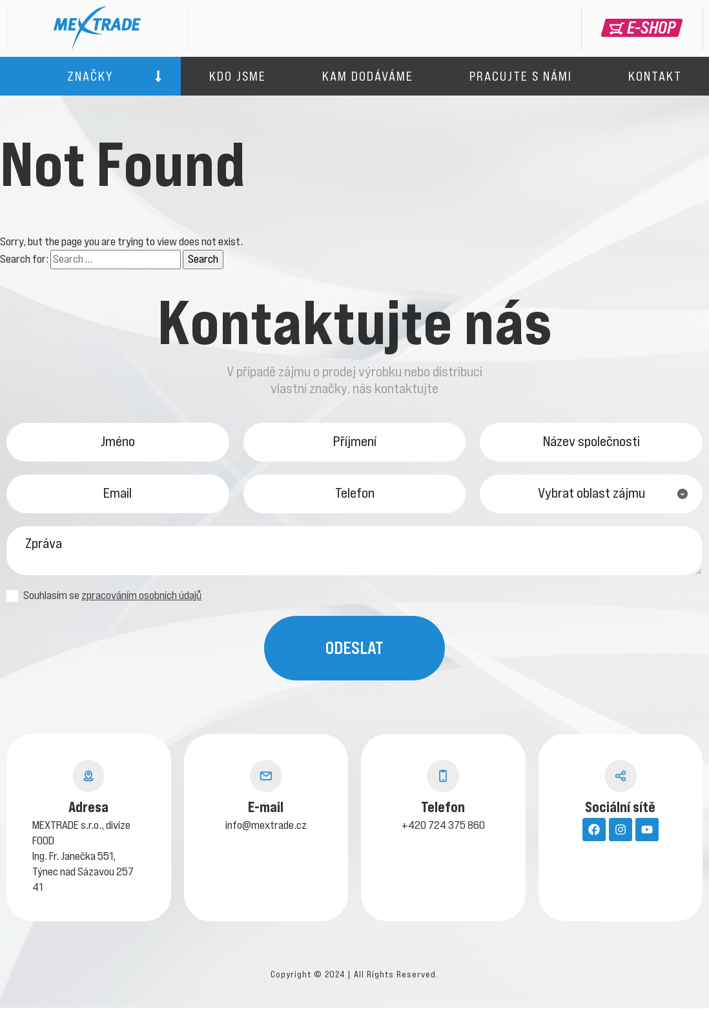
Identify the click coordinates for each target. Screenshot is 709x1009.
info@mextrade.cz (266, 826)
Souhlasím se (103, 597)
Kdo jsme (237, 76)
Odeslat (354, 649)
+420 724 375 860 (443, 826)
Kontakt (655, 76)
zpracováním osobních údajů (141, 596)
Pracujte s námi (520, 76)
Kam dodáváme (367, 76)
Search (203, 258)
